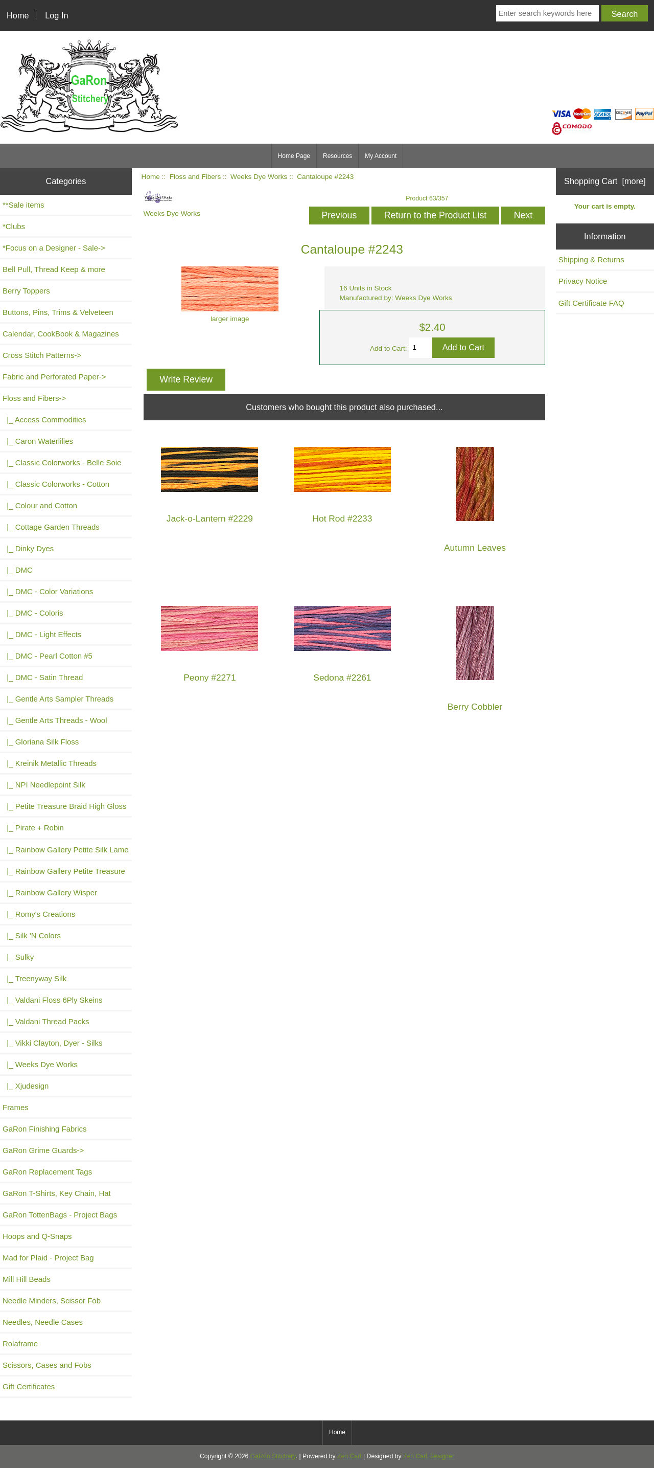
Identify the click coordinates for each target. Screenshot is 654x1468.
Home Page (294, 156)
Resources (337, 156)
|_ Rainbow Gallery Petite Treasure (64, 871)
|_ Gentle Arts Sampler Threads (58, 698)
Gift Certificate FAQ (591, 303)
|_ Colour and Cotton (40, 505)
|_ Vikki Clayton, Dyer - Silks (53, 1042)
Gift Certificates (29, 1386)
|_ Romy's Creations (39, 914)
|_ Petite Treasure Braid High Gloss (64, 806)
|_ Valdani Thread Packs (46, 1021)
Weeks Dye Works (258, 176)
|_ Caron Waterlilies (38, 441)
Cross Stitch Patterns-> (42, 355)
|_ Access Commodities (44, 419)
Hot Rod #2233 (342, 519)
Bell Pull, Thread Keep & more (54, 269)
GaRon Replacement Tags (47, 1171)
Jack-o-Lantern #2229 (210, 519)
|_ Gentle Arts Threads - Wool (55, 720)
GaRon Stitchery (273, 1456)
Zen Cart (349, 1456)
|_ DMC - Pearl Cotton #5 (47, 655)
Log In (56, 15)
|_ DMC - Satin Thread (43, 677)
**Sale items (23, 204)
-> (34, 398)
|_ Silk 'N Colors (32, 935)
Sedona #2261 (342, 678)
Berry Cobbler (475, 707)
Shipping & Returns (591, 259)
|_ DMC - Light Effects (42, 634)
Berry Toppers (26, 290)
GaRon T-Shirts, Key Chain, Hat (57, 1193)
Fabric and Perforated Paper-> (54, 376)
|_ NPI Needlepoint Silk (44, 784)
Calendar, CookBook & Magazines (61, 333)
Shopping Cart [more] (605, 181)
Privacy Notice (583, 281)
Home (18, 15)
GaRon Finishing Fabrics (45, 1128)
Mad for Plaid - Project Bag (48, 1257)
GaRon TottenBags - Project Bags (60, 1214)
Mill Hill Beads (27, 1279)
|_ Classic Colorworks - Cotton (56, 484)
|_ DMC (18, 570)
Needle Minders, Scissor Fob (52, 1300)
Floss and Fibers (195, 176)
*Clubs (14, 226)
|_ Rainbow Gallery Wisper (50, 892)
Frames (16, 1107)
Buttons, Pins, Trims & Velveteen (58, 312)
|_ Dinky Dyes (28, 548)
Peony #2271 (209, 678)
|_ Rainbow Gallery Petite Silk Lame (66, 849)
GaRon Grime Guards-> (43, 1150)
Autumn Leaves (475, 548)
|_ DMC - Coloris (33, 612)
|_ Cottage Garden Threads (51, 527)
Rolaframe (20, 1343)
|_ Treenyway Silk (34, 978)
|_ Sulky (18, 957)
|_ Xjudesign (26, 1085)
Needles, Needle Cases (43, 1322)
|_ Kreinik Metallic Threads (50, 763)
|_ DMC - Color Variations (48, 591)
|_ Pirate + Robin (33, 827)
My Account (380, 156)
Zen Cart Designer (428, 1456)
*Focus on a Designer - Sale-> (54, 247)
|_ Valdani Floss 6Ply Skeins (53, 1000)
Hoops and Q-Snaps (37, 1236)
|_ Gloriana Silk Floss (41, 741)
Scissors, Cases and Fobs (47, 1365)
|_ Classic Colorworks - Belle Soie (62, 462)
